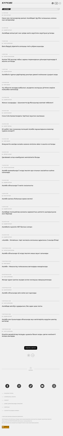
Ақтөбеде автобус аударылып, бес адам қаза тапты (22, 306)
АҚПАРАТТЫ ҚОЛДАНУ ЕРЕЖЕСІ (11, 410)
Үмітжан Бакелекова (9, 56)
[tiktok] (31, 386)
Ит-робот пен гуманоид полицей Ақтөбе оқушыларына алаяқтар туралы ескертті (27, 130)
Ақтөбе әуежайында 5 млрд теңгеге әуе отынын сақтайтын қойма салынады (28, 171)
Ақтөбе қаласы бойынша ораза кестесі (17, 199)
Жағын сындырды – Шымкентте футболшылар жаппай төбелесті (27, 103)
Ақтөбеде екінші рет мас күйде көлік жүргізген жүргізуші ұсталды (28, 33)
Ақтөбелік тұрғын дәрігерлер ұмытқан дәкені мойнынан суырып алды (30, 75)
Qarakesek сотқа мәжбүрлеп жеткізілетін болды (21, 157)
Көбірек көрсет (30, 348)
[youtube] (42, 386)
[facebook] (7, 386)
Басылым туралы (8, 393)
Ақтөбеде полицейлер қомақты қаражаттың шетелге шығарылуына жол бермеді (29, 213)
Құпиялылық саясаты (10, 396)
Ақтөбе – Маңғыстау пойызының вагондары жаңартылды (25, 266)
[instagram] (19, 386)
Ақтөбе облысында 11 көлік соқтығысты (17, 185)
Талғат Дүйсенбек (8, 43)
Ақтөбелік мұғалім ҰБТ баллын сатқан (17, 227)
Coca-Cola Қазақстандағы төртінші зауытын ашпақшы (23, 116)
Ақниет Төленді (7, 126)
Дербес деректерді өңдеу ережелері (13, 403)
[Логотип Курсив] (7, 3)
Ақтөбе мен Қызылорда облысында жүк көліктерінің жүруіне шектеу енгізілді (29, 320)
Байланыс (7, 407)
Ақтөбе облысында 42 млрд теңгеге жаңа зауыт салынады (25, 253)
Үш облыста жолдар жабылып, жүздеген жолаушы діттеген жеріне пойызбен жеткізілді (28, 88)
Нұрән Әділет (7, 84)
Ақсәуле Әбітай (7, 113)
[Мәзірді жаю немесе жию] (60, 3)
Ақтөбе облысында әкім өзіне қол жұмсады (19, 293)
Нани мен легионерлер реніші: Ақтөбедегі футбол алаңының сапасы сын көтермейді (29, 19)
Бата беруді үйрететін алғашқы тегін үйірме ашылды (23, 46)
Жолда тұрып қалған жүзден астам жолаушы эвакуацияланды (27, 280)
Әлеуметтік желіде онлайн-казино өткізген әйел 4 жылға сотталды (28, 144)
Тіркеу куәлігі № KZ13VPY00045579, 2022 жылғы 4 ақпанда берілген (17, 421)
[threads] (54, 386)
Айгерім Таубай (7, 154)
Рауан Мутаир (7, 15)
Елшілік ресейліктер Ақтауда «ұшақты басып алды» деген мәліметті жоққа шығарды (29, 335)
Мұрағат (6, 400)
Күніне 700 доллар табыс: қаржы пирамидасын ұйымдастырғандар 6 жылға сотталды (29, 60)
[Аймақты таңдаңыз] (53, 3)
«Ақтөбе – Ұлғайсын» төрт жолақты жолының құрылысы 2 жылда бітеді (30, 240)
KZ (56, 3)
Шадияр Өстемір (8, 30)
